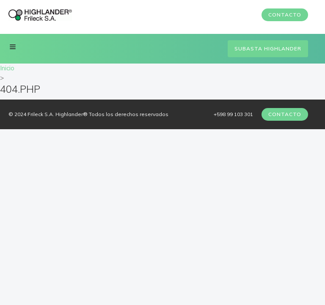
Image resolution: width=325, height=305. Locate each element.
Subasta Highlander (267, 48)
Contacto (284, 14)
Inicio (7, 68)
